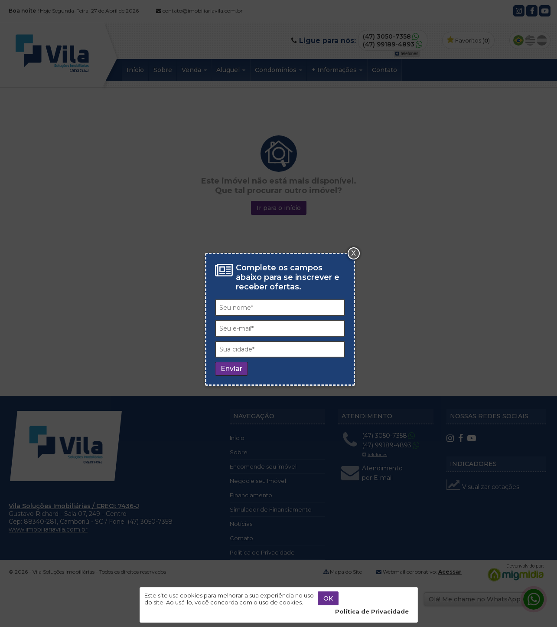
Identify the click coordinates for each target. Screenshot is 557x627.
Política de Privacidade (372, 611)
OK (328, 598)
